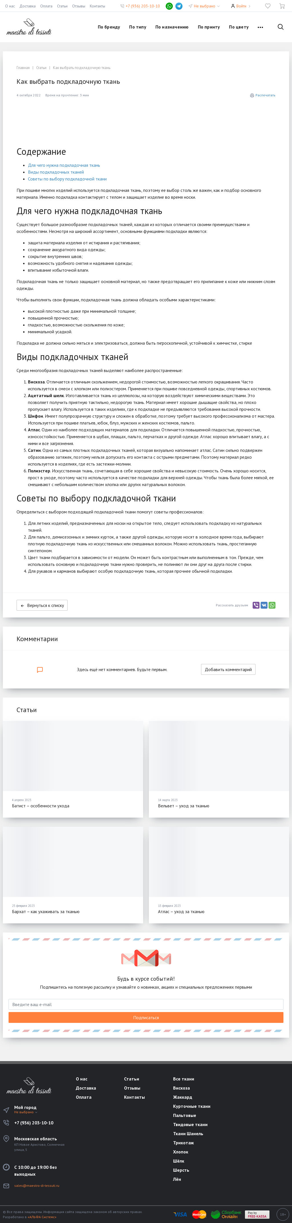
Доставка (27, 6)
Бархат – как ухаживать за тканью (46, 911)
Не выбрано (207, 6)
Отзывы (78, 6)
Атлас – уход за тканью (181, 911)
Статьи (62, 6)
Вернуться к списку (42, 605)
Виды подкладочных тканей (56, 172)
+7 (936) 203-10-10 (143, 6)
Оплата (46, 6)
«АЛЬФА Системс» (42, 1217)
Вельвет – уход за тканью (183, 805)
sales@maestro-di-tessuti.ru (36, 1185)
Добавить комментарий (228, 669)
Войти (241, 6)
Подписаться (146, 1017)
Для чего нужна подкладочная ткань (64, 165)
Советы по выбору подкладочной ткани (67, 179)
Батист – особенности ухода (40, 805)
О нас (10, 6)
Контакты (97, 6)
